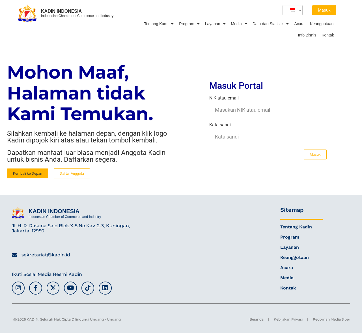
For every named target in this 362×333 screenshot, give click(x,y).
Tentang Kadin (296, 227)
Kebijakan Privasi (288, 319)
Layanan (215, 24)
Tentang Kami (159, 24)
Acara (299, 23)
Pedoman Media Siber (331, 319)
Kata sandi (220, 125)
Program (189, 24)
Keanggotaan (321, 23)
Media (239, 24)
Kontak (328, 35)
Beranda (256, 319)
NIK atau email (224, 98)
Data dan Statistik (271, 24)
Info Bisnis (307, 35)
